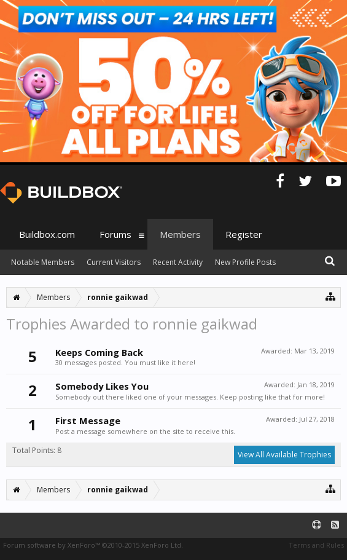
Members (180, 234)
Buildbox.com (47, 234)
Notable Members (42, 262)
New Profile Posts (245, 262)
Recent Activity (178, 262)
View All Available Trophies (284, 454)
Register (243, 234)
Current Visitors (114, 262)
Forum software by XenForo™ (93, 545)
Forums (115, 234)
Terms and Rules (316, 545)
